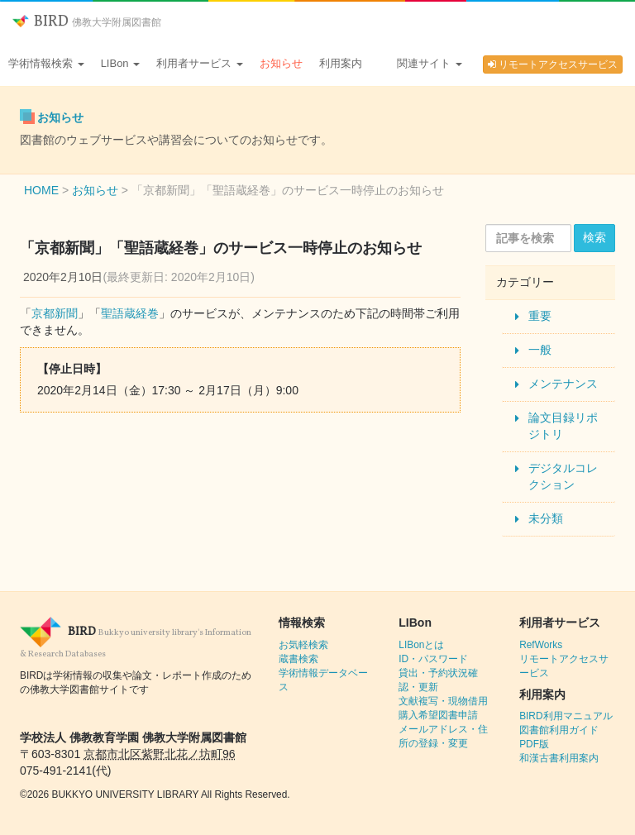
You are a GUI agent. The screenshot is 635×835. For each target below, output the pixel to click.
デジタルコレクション (563, 476)
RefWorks (540, 645)
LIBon (121, 63)
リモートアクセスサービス (553, 64)
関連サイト (429, 63)
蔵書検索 (298, 659)
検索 (594, 237)
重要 (539, 315)
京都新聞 (54, 313)
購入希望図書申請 (438, 715)
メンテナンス (563, 383)
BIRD (86, 22)
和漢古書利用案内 (559, 758)
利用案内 (340, 63)
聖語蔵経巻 (130, 313)
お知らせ (281, 63)
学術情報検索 (46, 63)
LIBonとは (421, 645)
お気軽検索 (303, 645)
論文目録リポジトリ (563, 426)
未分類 (545, 518)
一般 (539, 349)
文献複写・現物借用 (443, 701)
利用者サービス (199, 63)
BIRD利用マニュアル (565, 716)
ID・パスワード (433, 659)
